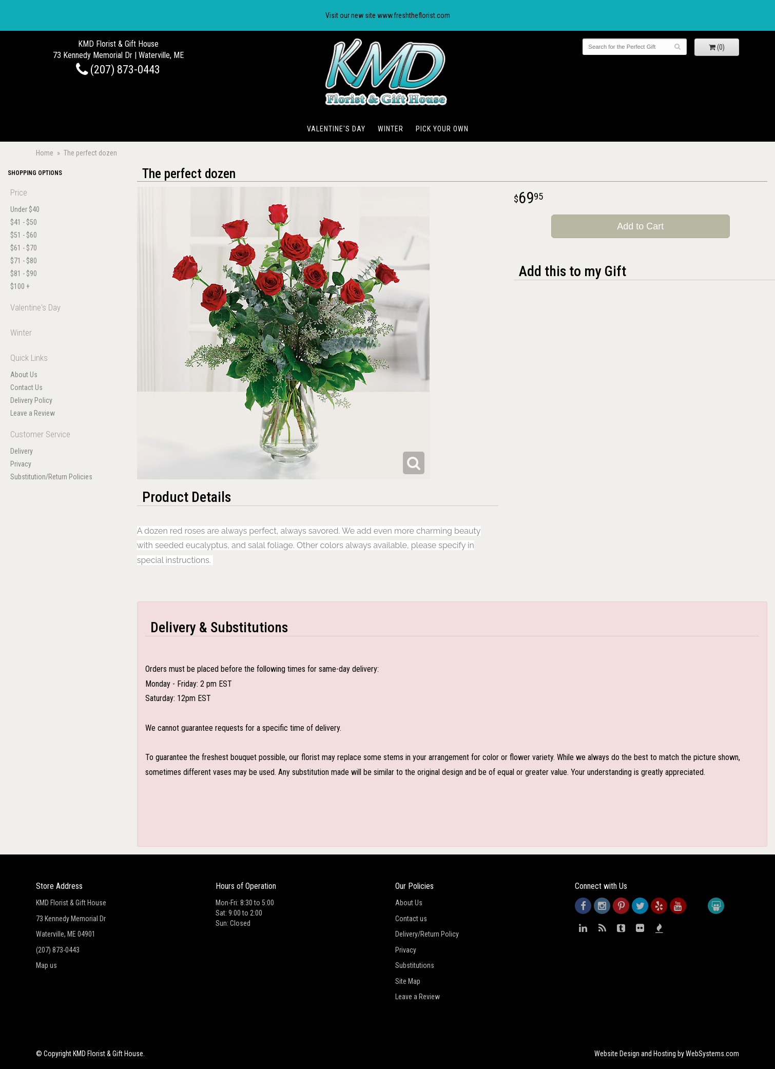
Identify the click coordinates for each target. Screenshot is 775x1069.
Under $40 (25, 209)
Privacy (20, 464)
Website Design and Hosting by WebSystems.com (666, 1053)
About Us (23, 375)
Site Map (407, 981)
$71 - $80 (23, 261)
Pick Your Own (442, 129)
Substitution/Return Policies (51, 477)
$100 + (20, 286)
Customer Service (40, 434)
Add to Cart (640, 226)
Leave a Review (32, 413)
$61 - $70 (23, 248)
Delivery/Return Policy (427, 934)
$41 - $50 (23, 222)
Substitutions (414, 965)
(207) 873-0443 (118, 69)
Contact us (411, 919)
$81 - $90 (23, 273)
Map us (46, 965)
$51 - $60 (23, 235)
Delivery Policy (31, 400)
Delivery (21, 451)
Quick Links (29, 358)
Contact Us (26, 387)
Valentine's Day (336, 129)
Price (18, 192)
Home (44, 153)
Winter (390, 129)
